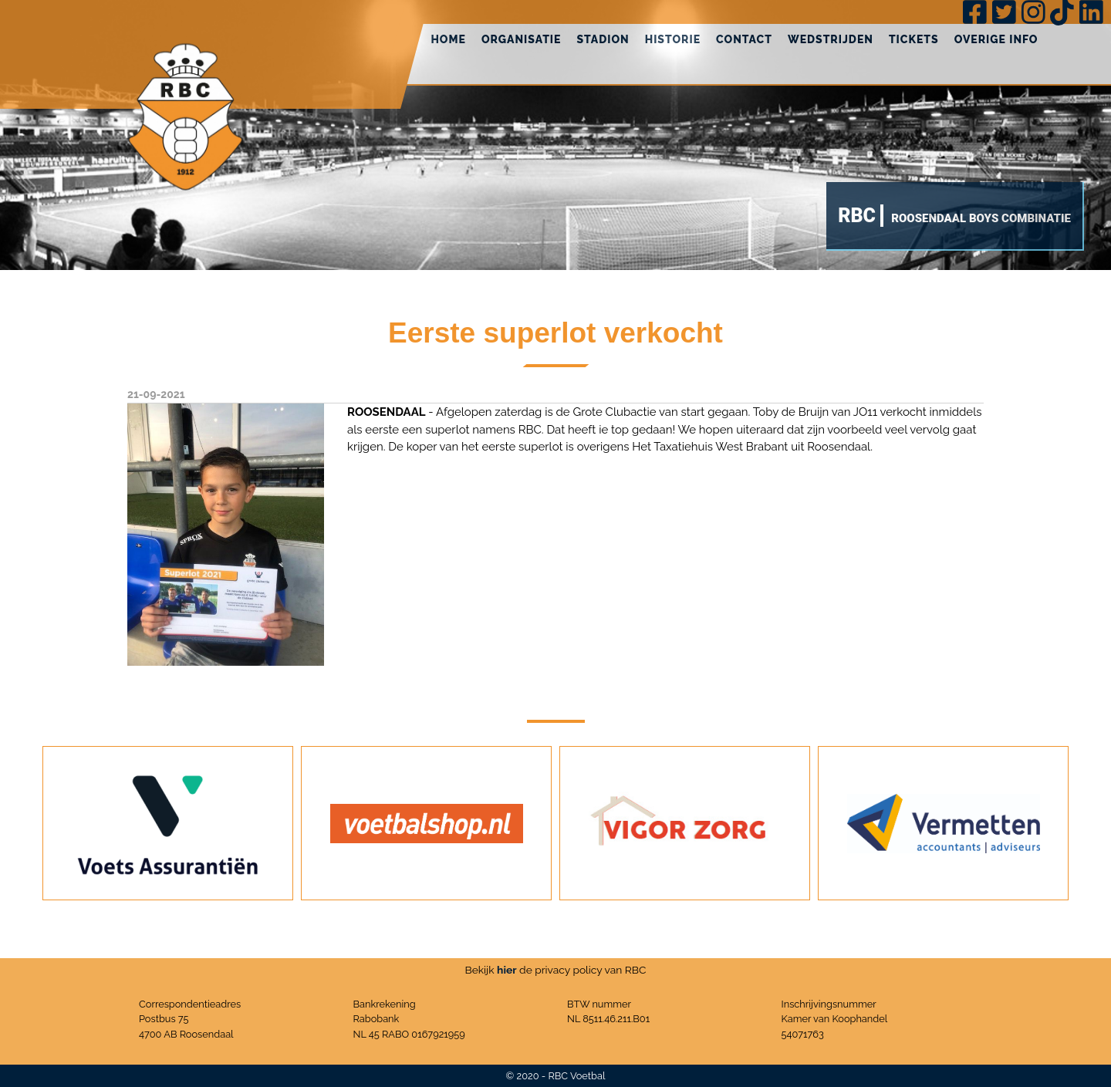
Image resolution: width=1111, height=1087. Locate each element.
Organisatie (521, 39)
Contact (744, 39)
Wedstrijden (830, 39)
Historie (673, 39)
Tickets (914, 39)
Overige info (996, 39)
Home (448, 39)
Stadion (602, 39)
